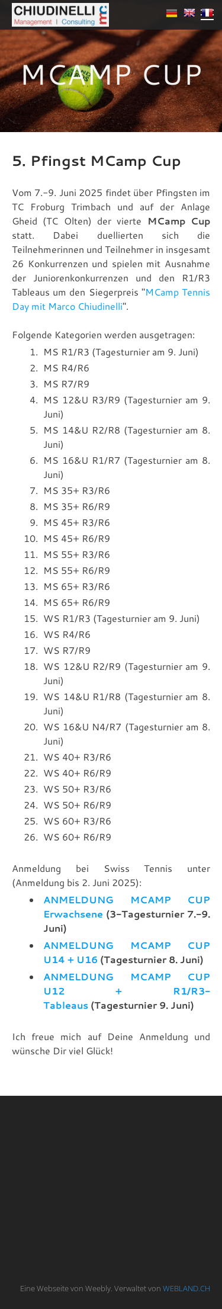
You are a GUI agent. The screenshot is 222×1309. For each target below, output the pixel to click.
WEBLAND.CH (186, 1288)
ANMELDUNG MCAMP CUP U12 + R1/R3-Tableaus (126, 991)
